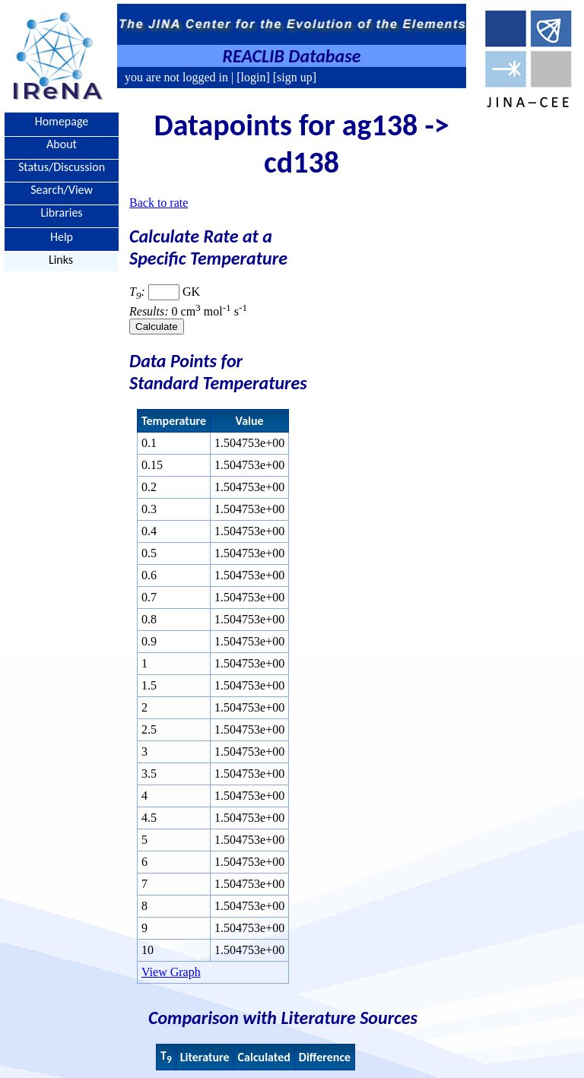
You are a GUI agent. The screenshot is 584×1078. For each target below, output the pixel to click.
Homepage (62, 121)
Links (61, 259)
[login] (253, 77)
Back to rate (158, 202)
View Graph (171, 971)
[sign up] (293, 77)
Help (61, 236)
